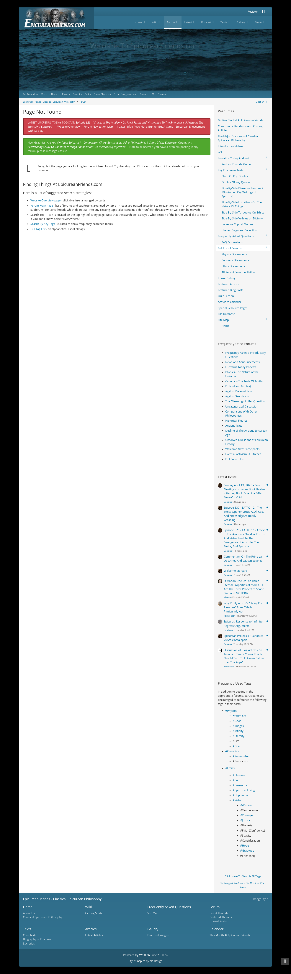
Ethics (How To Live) (238, 386)
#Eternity (238, 736)
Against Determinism (238, 391)
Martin (227, 597)
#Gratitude (247, 850)
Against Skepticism (237, 396)
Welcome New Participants (242, 449)
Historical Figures (236, 420)
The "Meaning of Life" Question (245, 401)
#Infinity (238, 731)
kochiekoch (229, 615)
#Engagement (241, 785)
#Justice (245, 820)
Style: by (145, 961)
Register (253, 11)
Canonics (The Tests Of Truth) (243, 381)
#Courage (246, 815)
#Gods (237, 721)
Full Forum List (234, 459)
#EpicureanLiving (244, 790)
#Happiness (240, 795)
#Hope (244, 845)
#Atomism (239, 715)
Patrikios (228, 630)
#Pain (236, 780)
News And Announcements (242, 362)
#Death (237, 746)
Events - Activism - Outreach (243, 454)
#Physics (231, 710)
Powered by (145, 955)
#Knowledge (241, 756)
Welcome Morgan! (235, 570)
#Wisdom (246, 805)
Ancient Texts (233, 425)
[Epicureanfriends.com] (56, 18)
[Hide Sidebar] (262, 101)
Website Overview (69, 126)
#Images (238, 726)
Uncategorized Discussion (241, 406)
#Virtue (237, 800)
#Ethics (230, 768)
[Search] (263, 11)
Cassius (228, 501)
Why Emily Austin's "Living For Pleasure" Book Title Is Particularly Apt (243, 607)
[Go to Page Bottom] (285, 961)
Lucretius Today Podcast (240, 367)
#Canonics (232, 751)
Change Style (260, 899)
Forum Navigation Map (98, 126)
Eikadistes (229, 666)
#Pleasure (239, 775)
